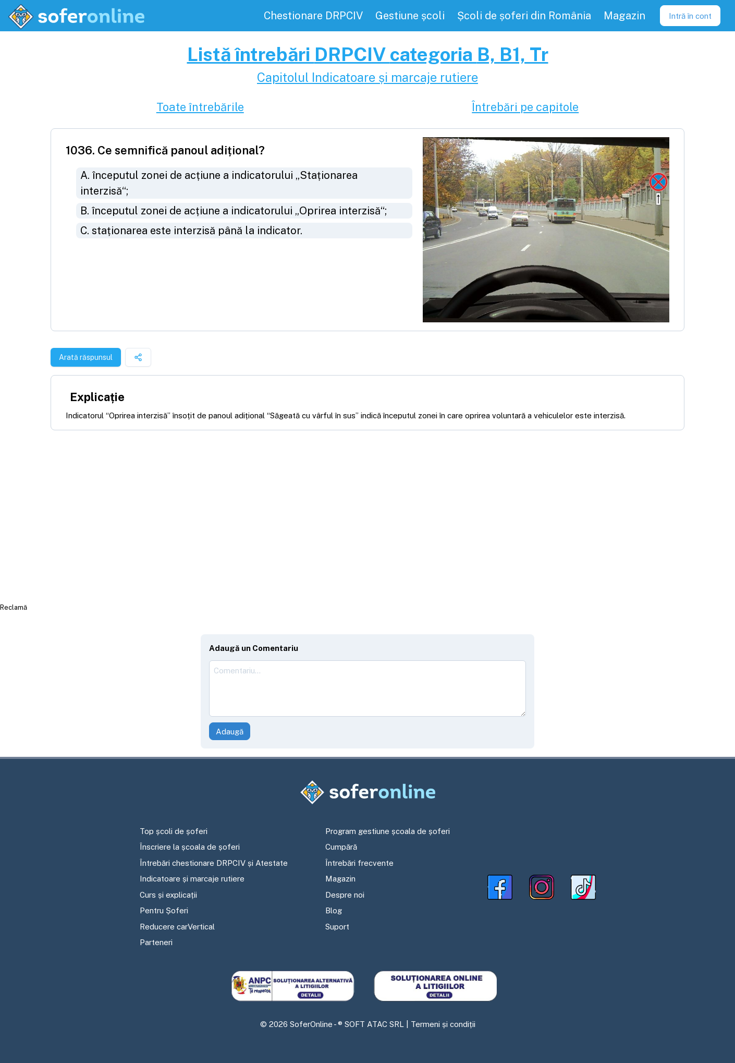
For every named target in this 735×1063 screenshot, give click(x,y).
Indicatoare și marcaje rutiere (192, 878)
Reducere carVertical (177, 926)
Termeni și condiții (443, 1024)
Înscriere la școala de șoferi (190, 846)
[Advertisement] (367, 516)
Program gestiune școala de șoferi (387, 831)
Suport (337, 926)
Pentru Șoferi (164, 910)
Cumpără (341, 846)
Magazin (340, 878)
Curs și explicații (168, 894)
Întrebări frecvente (359, 863)
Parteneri (156, 942)
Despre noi (344, 894)
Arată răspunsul (86, 357)
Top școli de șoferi (173, 831)
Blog (333, 910)
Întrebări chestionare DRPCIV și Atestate (214, 863)
